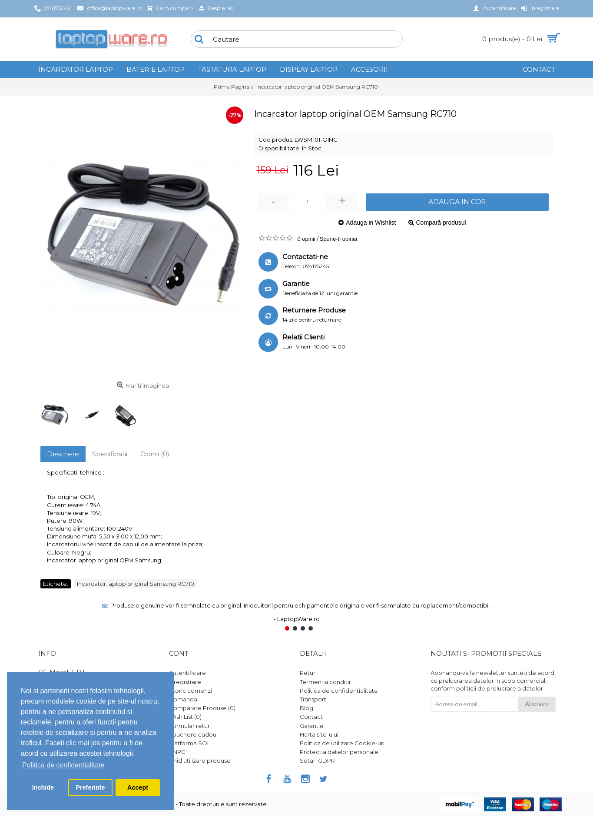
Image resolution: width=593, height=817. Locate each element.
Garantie (312, 725)
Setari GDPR (317, 760)
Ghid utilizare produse (200, 760)
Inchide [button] (43, 787)
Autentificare (187, 672)
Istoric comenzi (190, 690)
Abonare (537, 704)
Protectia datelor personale (339, 751)
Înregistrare (185, 681)
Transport (313, 699)
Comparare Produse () (202, 707)
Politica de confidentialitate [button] (63, 765)
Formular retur (189, 725)
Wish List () (185, 716)
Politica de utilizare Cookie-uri (342, 743)
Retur (307, 672)
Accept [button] (137, 787)
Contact (311, 716)
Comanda (183, 699)
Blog (306, 707)
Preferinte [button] (90, 787)
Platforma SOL (189, 743)
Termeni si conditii (325, 681)
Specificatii (109, 454)
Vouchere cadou (192, 734)
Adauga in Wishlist (371, 222)
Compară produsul (441, 222)
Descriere (63, 454)
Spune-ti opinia (339, 239)
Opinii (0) (154, 454)
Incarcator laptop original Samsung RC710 (135, 583)
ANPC (177, 751)
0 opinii (306, 239)
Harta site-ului (319, 734)
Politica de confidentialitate (339, 690)
